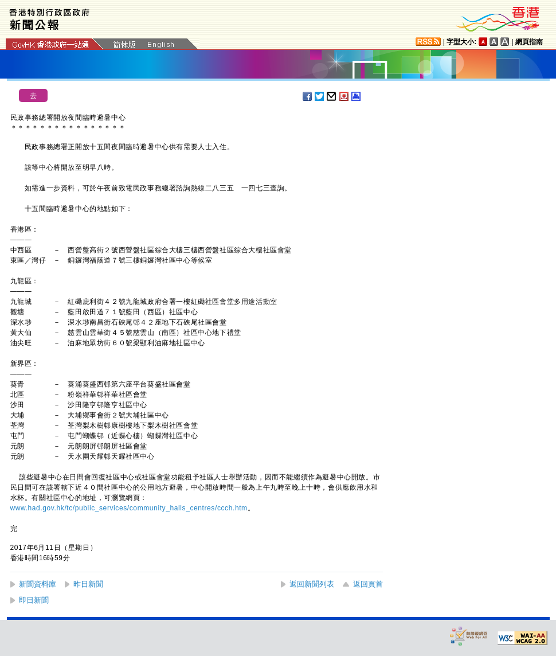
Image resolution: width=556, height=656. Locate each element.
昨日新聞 (88, 584)
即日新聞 (34, 600)
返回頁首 (368, 584)
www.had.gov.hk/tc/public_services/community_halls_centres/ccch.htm (129, 508)
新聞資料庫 (37, 584)
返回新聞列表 (311, 584)
